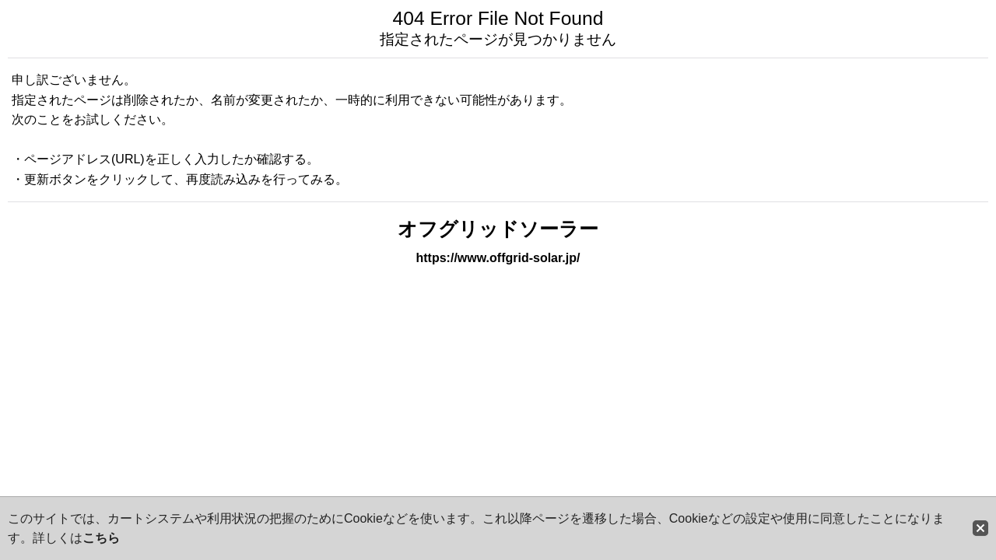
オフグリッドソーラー (498, 229)
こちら (101, 537)
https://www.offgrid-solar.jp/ (498, 257)
